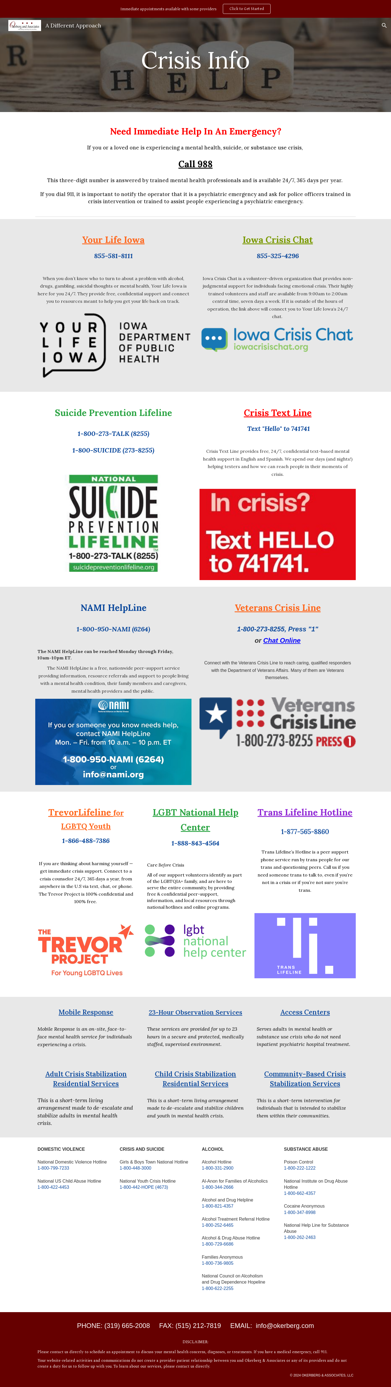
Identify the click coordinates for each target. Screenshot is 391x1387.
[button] (384, 25)
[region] (195, 9)
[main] (195, 65)
